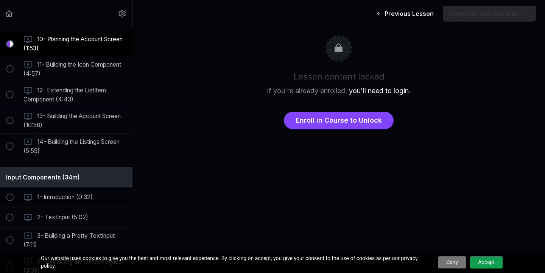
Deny (452, 262)
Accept (486, 262)
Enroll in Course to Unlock (339, 120)
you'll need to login (379, 91)
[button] (9, 13)
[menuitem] (122, 13)
